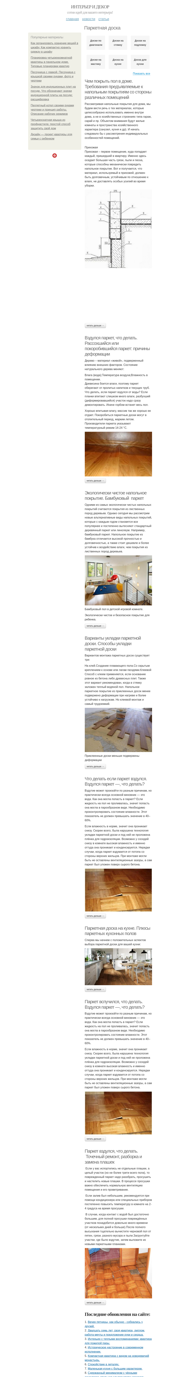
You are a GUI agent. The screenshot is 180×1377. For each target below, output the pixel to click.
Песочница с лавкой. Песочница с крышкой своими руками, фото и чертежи (53, 76)
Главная (72, 19)
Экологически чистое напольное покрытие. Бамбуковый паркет (116, 495)
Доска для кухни (140, 61)
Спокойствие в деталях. (103, 1364)
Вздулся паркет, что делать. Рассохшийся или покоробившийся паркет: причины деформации (117, 346)
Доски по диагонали (95, 42)
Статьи (103, 19)
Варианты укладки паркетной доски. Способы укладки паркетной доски (113, 643)
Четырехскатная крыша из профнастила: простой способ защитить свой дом (50, 124)
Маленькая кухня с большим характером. (115, 1368)
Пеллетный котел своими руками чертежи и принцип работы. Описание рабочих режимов (52, 109)
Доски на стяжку (118, 42)
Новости (88, 19)
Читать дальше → (95, 325)
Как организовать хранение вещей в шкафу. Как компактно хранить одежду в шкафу (54, 47)
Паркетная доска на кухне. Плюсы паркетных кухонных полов (117, 930)
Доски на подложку (140, 42)
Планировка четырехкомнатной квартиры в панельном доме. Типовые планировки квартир (51, 62)
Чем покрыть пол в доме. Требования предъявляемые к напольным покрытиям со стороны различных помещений (118, 89)
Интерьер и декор (90, 6)
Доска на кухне (118, 61)
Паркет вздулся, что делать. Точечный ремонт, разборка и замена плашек (113, 1156)
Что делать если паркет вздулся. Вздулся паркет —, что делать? (116, 781)
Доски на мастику (95, 61)
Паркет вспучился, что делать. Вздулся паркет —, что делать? (115, 1004)
